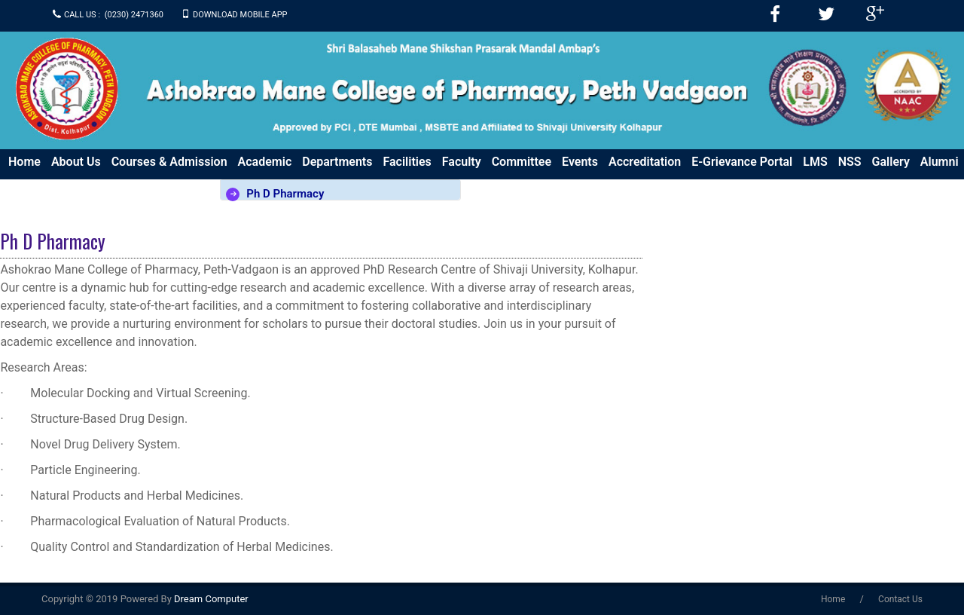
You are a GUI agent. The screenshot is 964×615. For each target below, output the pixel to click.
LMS (815, 162)
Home (24, 162)
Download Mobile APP (240, 15)
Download (191, 186)
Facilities (407, 162)
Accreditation (645, 162)
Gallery (891, 162)
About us (76, 162)
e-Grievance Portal (741, 162)
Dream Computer (210, 598)
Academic (265, 162)
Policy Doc (125, 186)
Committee (521, 162)
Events (580, 162)
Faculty (461, 162)
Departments (337, 162)
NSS (850, 162)
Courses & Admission (169, 162)
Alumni (939, 162)
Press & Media (47, 186)
